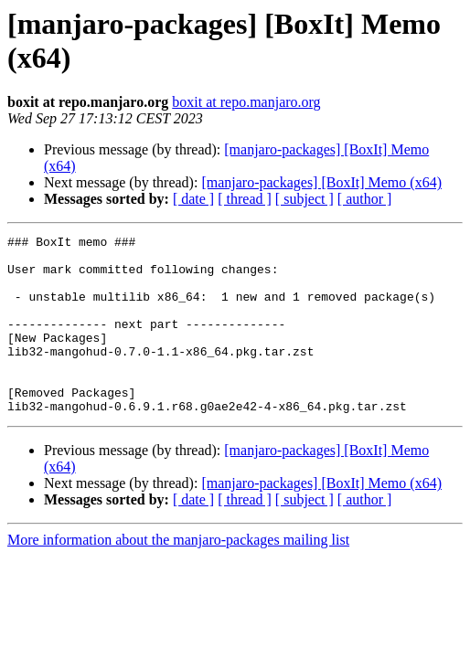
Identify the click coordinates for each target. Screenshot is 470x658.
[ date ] (193, 199)
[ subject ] (304, 199)
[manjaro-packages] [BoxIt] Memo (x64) (321, 182)
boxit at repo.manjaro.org (246, 102)
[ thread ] (245, 199)
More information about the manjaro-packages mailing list (178, 575)
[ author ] (364, 199)
